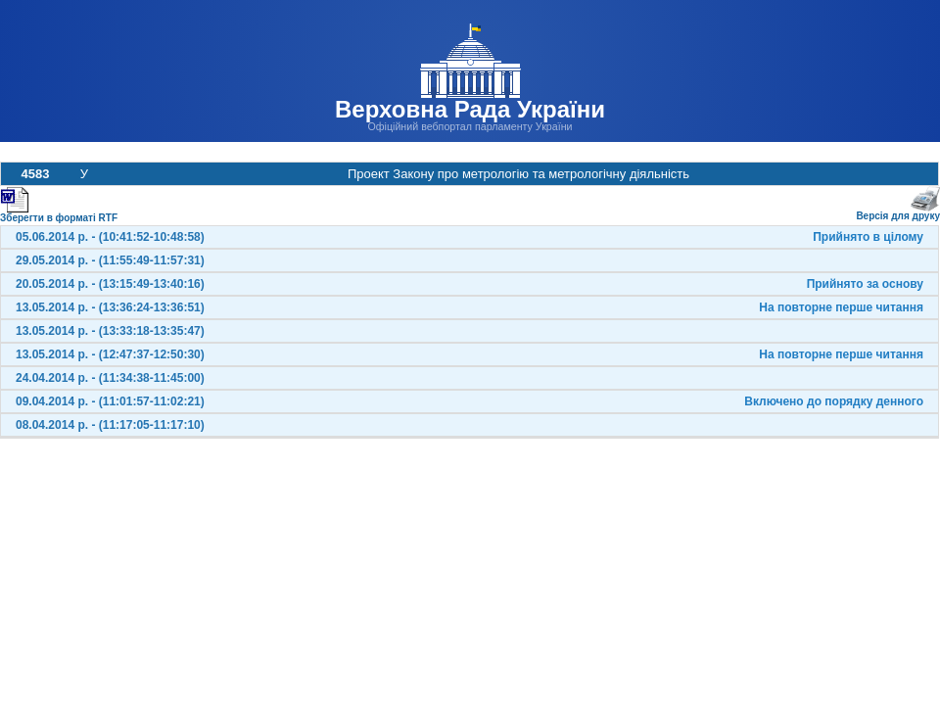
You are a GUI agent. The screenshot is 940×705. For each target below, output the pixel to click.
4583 (36, 173)
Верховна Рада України (470, 109)
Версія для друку (898, 212)
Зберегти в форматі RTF (59, 214)
